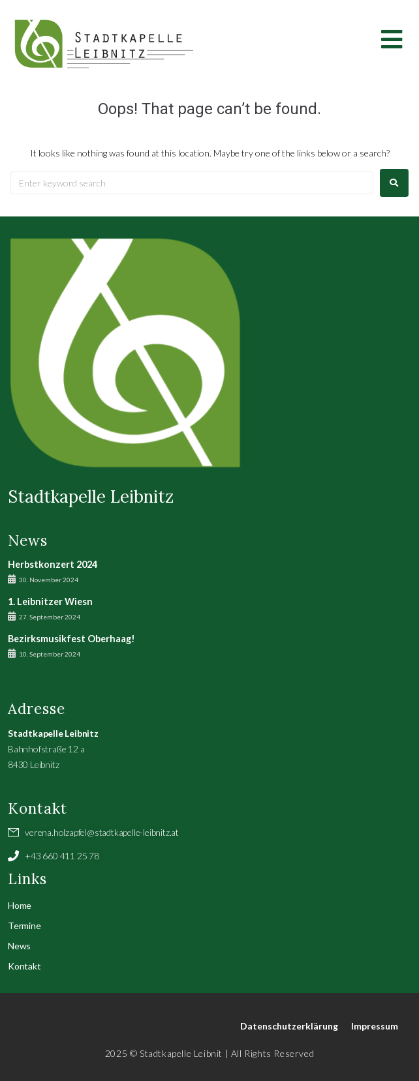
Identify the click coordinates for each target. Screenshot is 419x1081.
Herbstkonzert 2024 (52, 564)
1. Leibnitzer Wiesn (50, 601)
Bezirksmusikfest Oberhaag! (71, 638)
